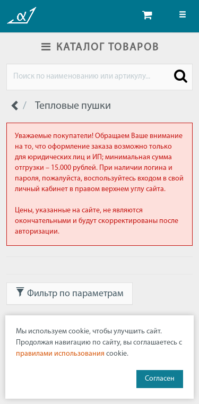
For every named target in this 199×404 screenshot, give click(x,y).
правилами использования (60, 354)
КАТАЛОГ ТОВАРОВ (100, 47)
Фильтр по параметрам (69, 293)
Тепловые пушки (73, 106)
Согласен (160, 379)
